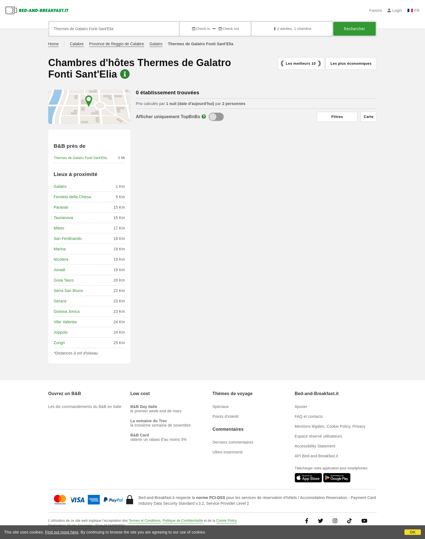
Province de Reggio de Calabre (116, 44)
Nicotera (61, 259)
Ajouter (301, 406)
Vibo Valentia (65, 322)
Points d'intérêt (226, 416)
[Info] (204, 116)
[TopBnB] (216, 117)
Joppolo (60, 332)
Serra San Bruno (68, 290)
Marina (60, 249)
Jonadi (59, 270)
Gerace (60, 301)
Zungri (59, 343)
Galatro (156, 44)
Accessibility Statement (315, 446)
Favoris (375, 10)
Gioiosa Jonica (67, 311)
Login (394, 10)
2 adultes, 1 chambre (291, 29)
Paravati (61, 207)
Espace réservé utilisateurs (318, 436)
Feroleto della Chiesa (72, 197)
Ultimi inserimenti (228, 452)
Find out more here (62, 532)
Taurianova (63, 217)
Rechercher (354, 29)
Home (53, 44)
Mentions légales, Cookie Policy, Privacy (330, 426)
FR (413, 10)
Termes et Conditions (145, 521)
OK (412, 532)
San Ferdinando (68, 238)
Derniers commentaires (233, 442)
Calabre (77, 44)
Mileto (59, 228)
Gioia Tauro (64, 280)
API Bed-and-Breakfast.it (316, 456)
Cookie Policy (226, 521)
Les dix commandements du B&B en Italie (85, 406)
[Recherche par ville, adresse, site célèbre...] (114, 29)
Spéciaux (221, 406)
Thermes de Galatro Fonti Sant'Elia (80, 158)
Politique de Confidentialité (183, 521)
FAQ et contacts (309, 416)
